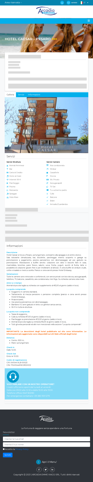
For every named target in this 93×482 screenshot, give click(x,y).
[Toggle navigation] (88, 20)
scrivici (74, 3)
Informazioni (34, 95)
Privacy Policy (22, 449)
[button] (83, 2)
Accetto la (16, 449)
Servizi (21, 95)
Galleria (10, 95)
